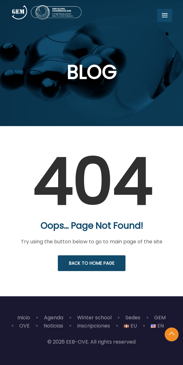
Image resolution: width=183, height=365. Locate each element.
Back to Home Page (91, 263)
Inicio (23, 317)
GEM (160, 317)
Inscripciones (93, 325)
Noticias (53, 325)
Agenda (53, 317)
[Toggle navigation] (164, 15)
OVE (24, 325)
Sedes (132, 317)
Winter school (94, 317)
